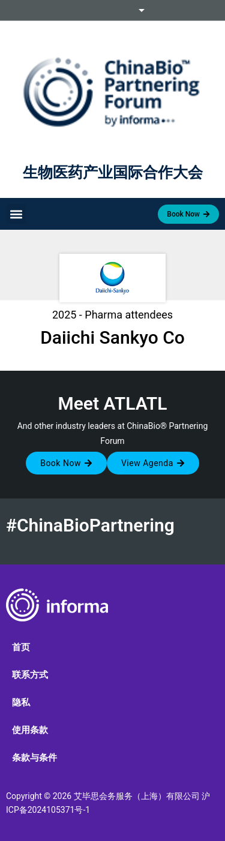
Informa (112, 10)
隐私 (21, 702)
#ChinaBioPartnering (90, 525)
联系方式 (30, 674)
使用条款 (30, 730)
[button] (16, 214)
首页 (21, 647)
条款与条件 (34, 757)
